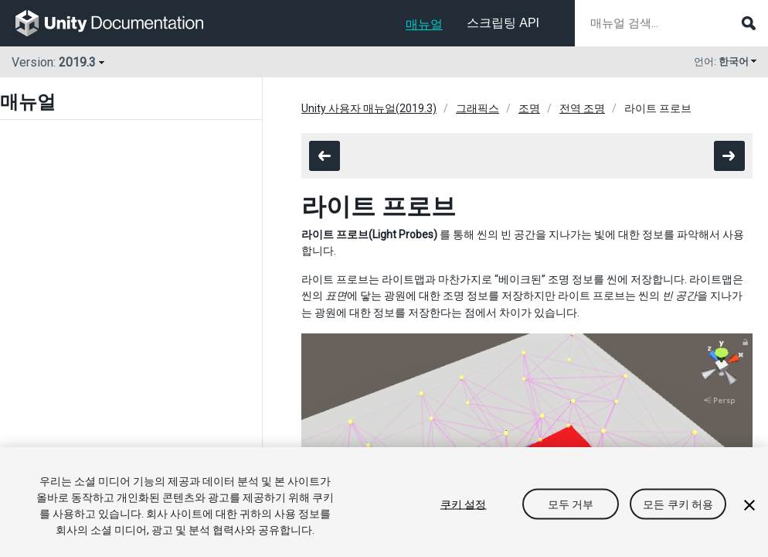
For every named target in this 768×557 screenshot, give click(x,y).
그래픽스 (477, 108)
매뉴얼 (424, 24)
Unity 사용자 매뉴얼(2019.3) (369, 108)
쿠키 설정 (463, 504)
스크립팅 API (503, 22)
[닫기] (749, 505)
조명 (529, 108)
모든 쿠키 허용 (678, 504)
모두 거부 (571, 504)
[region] (384, 502)
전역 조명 (582, 108)
